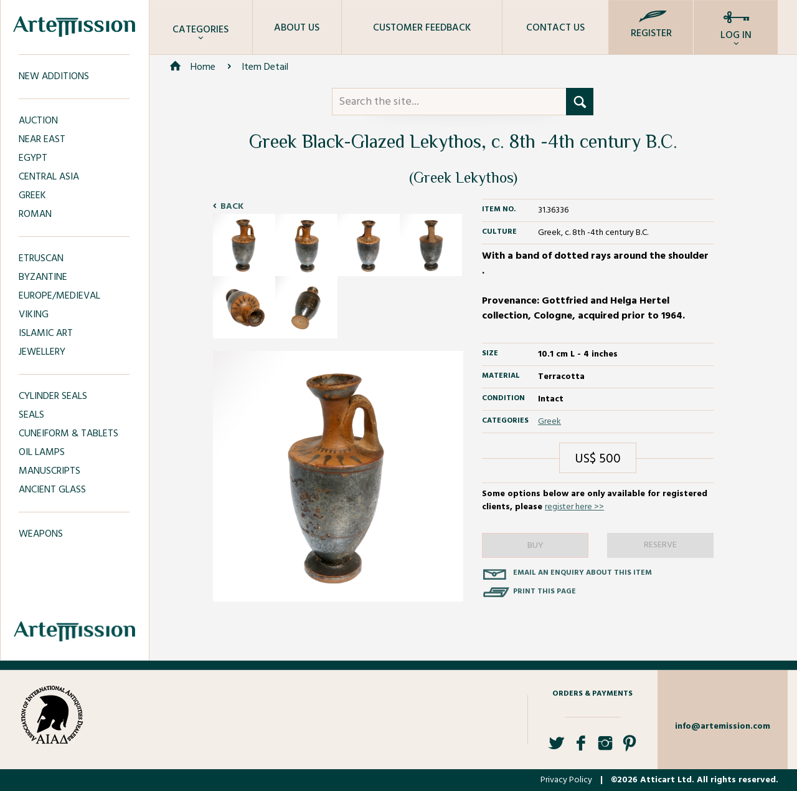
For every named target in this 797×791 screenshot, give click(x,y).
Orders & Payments (592, 694)
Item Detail (265, 67)
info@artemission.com (722, 726)
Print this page (544, 591)
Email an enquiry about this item (582, 573)
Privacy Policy (566, 780)
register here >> (574, 507)
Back (231, 206)
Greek (549, 422)
